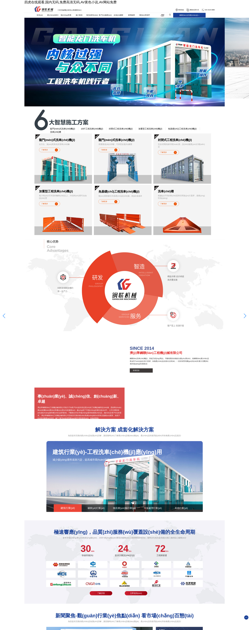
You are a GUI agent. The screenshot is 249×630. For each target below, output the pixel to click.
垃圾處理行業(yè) (153, 508)
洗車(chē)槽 (201, 129)
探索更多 (136, 371)
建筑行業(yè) (67, 508)
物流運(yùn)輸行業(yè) (124, 508)
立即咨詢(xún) (136, 594)
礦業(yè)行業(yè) (96, 508)
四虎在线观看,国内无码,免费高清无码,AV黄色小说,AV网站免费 (70, 2)
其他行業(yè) (182, 508)
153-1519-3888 (208, 10)
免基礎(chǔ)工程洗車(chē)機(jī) (176, 129)
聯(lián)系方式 (193, 10)
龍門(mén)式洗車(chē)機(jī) (62, 129)
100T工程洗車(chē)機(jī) (90, 129)
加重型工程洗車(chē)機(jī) (146, 129)
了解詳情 (103, 594)
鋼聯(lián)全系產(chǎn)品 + (126, 14)
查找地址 (180, 10)
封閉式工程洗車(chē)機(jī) (117, 129)
